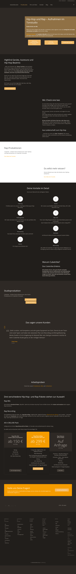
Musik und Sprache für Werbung (32, 527)
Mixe (42, 386)
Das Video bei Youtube (10, 156)
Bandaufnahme (20, 524)
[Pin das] (15, 506)
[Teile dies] (5, 506)
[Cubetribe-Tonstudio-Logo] (4, 4)
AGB (56, 523)
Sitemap (56, 533)
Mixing (56, 414)
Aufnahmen (49, 386)
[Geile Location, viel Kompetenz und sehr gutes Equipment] (8, 341)
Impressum (57, 525)
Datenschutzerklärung (59, 531)
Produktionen (36, 386)
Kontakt (56, 521)
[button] (74, 4)
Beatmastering (50, 414)
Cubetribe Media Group (35, 562)
